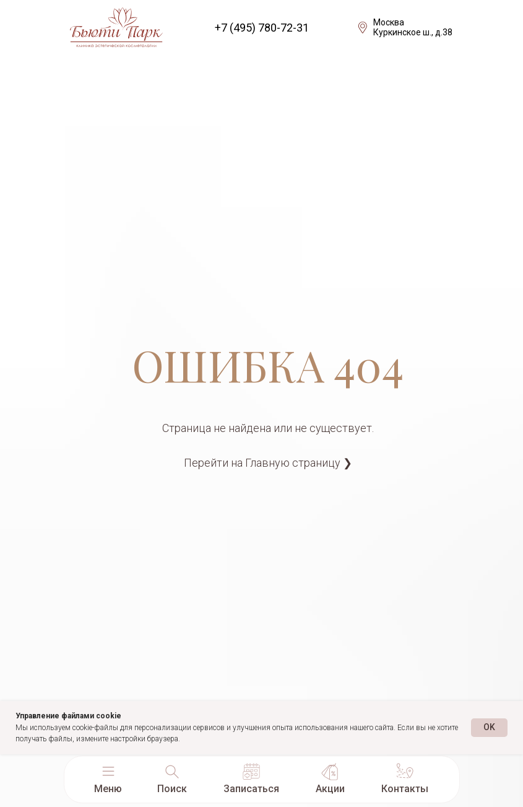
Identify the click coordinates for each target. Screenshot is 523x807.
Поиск (172, 789)
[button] (108, 771)
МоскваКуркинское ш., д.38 (412, 27)
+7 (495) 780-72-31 (262, 27)
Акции (330, 789)
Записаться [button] (251, 789)
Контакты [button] (404, 789)
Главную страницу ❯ (298, 462)
